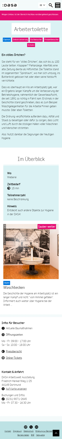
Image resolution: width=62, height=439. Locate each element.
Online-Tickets (14, 357)
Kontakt (8, 431)
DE (42, 5)
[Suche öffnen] (50, 5)
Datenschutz (29, 431)
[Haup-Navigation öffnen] (57, 5)
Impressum (17, 431)
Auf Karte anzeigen (16, 388)
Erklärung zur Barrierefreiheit (47, 431)
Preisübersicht (14, 351)
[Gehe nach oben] (56, 433)
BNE (32, 435)
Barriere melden (23, 435)
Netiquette (40, 435)
